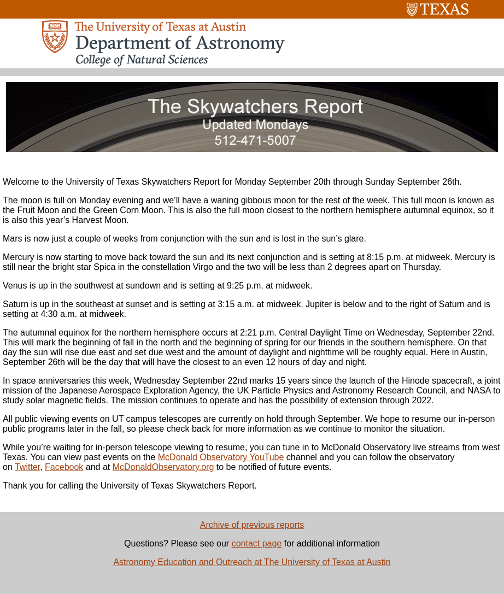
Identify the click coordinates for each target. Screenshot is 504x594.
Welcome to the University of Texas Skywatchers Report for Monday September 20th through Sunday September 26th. (232, 181)
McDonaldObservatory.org (163, 467)
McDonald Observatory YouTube (221, 457)
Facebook (64, 467)
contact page (257, 543)
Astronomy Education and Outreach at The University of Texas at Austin (251, 562)
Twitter (27, 467)
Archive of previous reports (252, 525)
